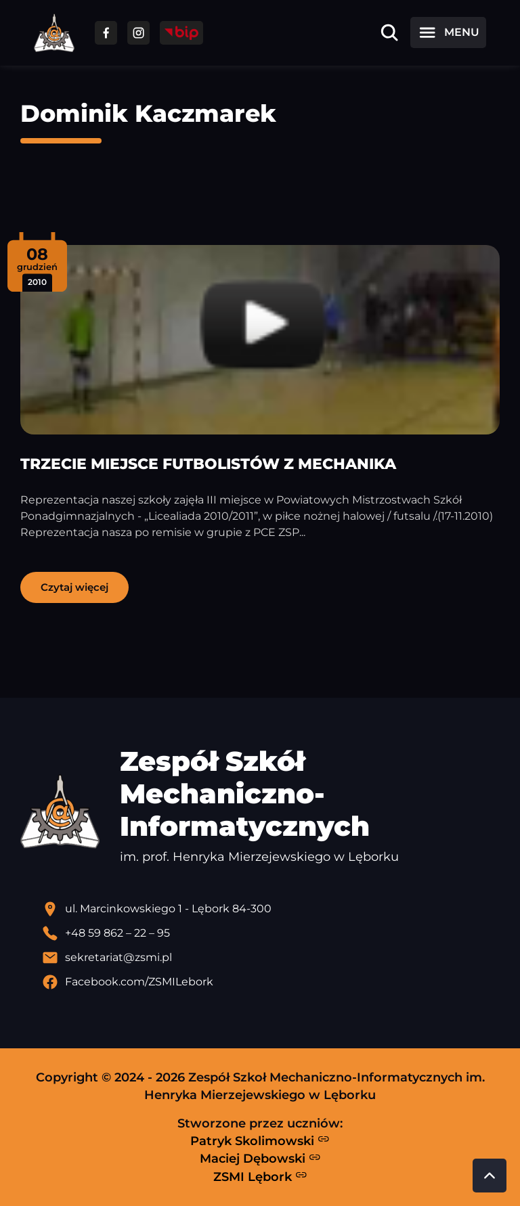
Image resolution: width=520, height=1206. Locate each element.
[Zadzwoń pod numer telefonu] (271, 933)
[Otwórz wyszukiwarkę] (389, 32)
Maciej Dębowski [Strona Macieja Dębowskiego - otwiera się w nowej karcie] (260, 1158)
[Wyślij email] (271, 958)
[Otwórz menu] (448, 32)
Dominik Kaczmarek (148, 113)
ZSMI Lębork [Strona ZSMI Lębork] (260, 1176)
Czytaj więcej (74, 587)
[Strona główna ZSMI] (54, 33)
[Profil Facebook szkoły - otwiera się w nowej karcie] (271, 982)
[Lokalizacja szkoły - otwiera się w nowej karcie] (271, 909)
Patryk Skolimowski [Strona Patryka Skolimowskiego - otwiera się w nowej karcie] (260, 1140)
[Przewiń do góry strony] (489, 1175)
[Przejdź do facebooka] (106, 33)
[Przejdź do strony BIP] (181, 33)
